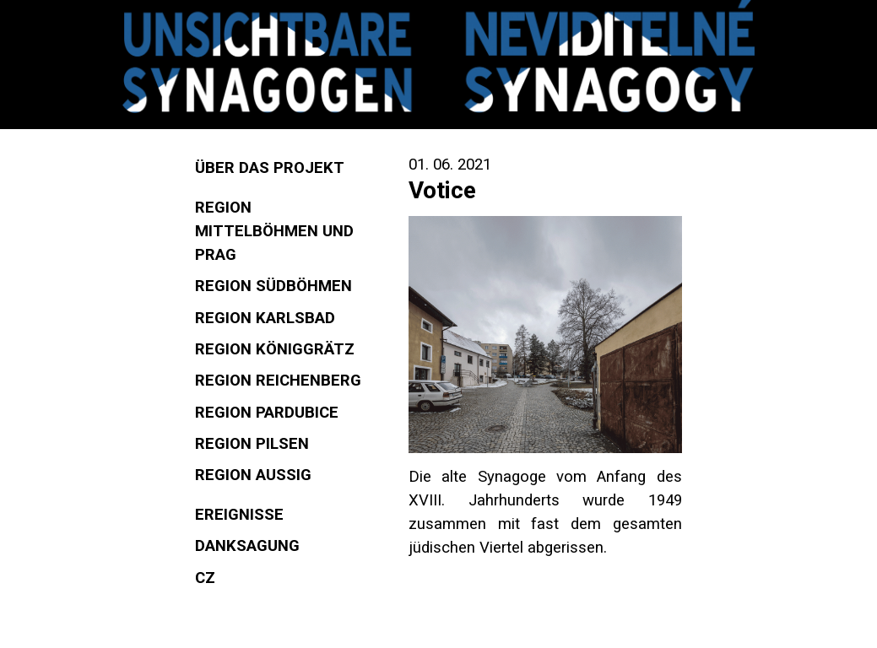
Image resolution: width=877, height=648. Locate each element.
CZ (205, 578)
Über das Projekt (269, 168)
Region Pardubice (266, 412)
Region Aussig (253, 475)
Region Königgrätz (275, 349)
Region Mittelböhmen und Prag (274, 231)
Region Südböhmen (273, 286)
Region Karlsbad (265, 318)
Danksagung (247, 546)
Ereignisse (239, 514)
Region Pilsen (252, 444)
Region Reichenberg (278, 380)
